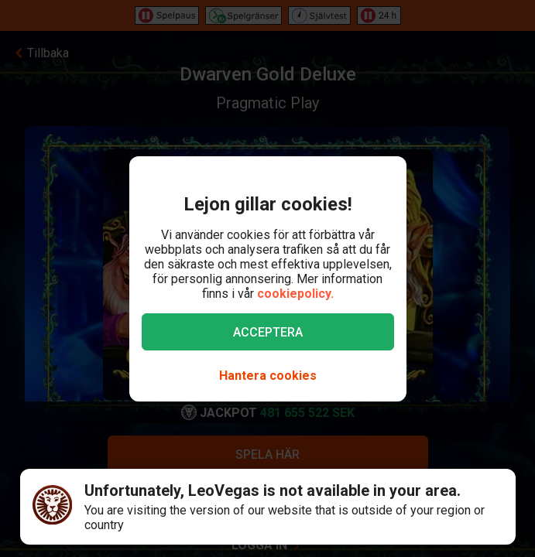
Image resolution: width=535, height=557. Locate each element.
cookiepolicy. (295, 293)
